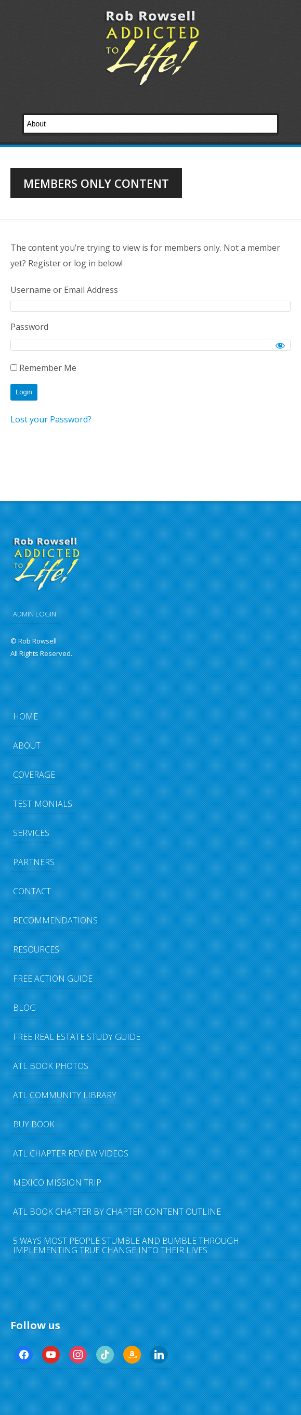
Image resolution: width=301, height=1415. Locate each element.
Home (25, 716)
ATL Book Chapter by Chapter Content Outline (117, 1211)
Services (31, 833)
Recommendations (55, 920)
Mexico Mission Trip (57, 1182)
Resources (36, 949)
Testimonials (42, 803)
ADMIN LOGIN (34, 614)
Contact (32, 891)
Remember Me (43, 368)
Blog (24, 1007)
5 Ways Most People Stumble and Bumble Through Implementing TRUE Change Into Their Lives (126, 1245)
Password (29, 326)
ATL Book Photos (50, 1066)
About (27, 745)
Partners (34, 862)
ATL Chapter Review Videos (70, 1153)
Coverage (34, 774)
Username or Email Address (64, 289)
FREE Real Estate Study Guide (76, 1037)
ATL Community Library (64, 1095)
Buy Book (34, 1124)
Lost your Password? (50, 419)
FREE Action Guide (53, 978)
